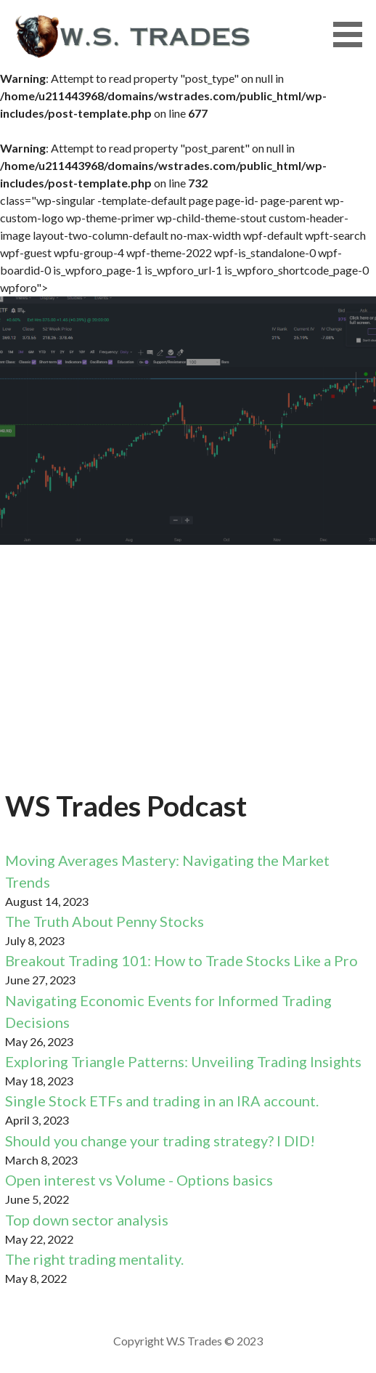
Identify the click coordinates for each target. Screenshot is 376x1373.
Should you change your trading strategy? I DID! (160, 1140)
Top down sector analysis (86, 1219)
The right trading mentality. (94, 1259)
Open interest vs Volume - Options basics (139, 1179)
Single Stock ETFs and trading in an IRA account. (162, 1100)
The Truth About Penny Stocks (104, 921)
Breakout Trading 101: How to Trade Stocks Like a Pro (181, 960)
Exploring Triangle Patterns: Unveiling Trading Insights (183, 1061)
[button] (353, 34)
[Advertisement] (188, 675)
